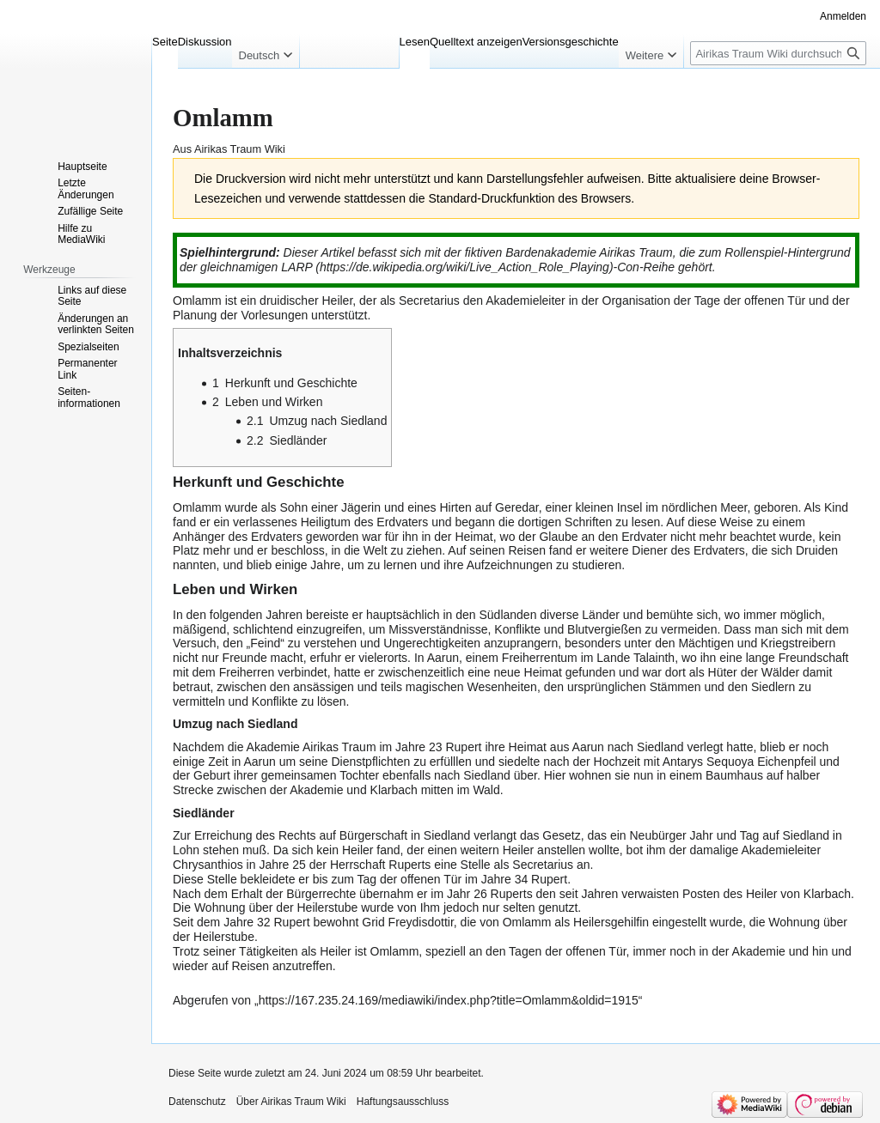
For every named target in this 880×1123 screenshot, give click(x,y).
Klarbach (827, 894)
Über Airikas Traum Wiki (291, 1102)
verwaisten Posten (670, 894)
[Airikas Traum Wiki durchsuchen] (778, 53)
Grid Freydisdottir (408, 922)
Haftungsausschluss (403, 1102)
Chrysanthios (208, 864)
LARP (296, 267)
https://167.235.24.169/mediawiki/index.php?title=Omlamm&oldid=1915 (449, 1000)
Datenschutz (197, 1102)
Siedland (486, 775)
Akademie (758, 951)
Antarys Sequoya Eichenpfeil (739, 761)
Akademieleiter (525, 300)
